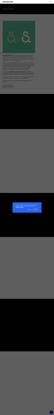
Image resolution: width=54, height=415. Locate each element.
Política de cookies (19, 207)
